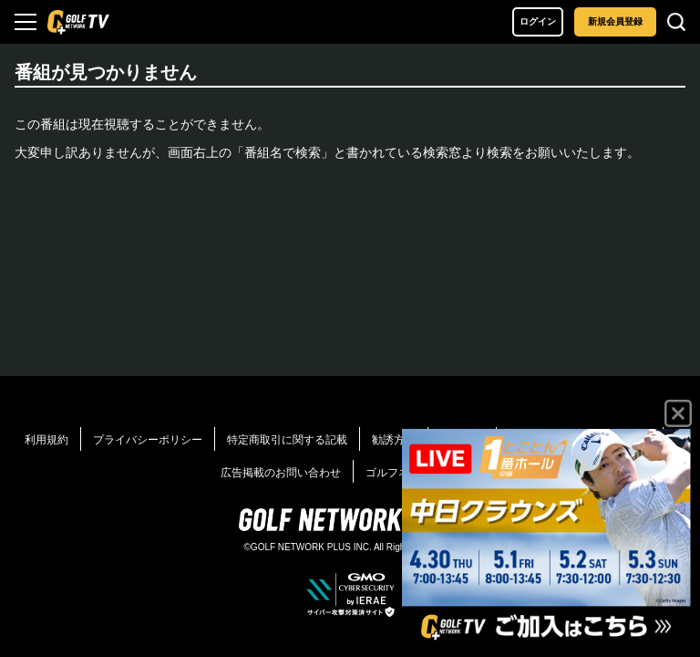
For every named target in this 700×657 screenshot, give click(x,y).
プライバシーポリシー (147, 439)
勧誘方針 (394, 439)
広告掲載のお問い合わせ (281, 472)
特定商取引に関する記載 (287, 439)
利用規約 (46, 439)
